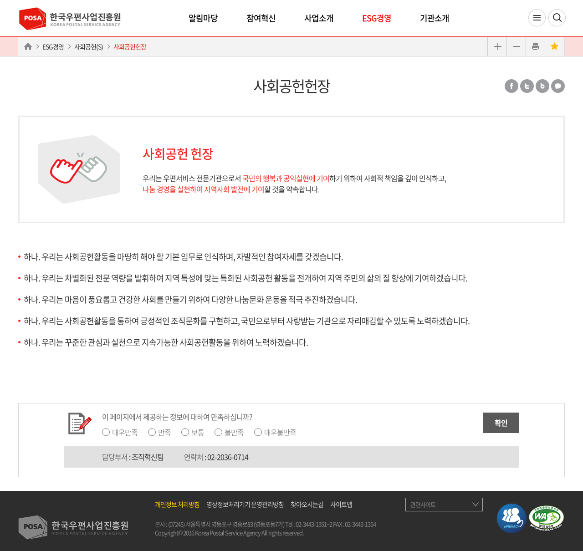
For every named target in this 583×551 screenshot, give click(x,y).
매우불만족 (280, 432)
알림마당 (203, 18)
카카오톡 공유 (558, 86)
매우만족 (125, 432)
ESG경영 (376, 18)
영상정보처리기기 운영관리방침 (245, 504)
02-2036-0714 (227, 456)
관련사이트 (422, 504)
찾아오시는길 (307, 504)
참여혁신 (261, 18)
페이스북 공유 (511, 86)
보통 (197, 432)
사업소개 (318, 18)
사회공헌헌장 (129, 46)
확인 (501, 422)
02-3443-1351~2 (314, 524)
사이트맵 (341, 504)
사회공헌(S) (88, 46)
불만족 (234, 432)
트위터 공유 (527, 86)
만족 (164, 432)
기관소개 (434, 18)
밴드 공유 (542, 86)
